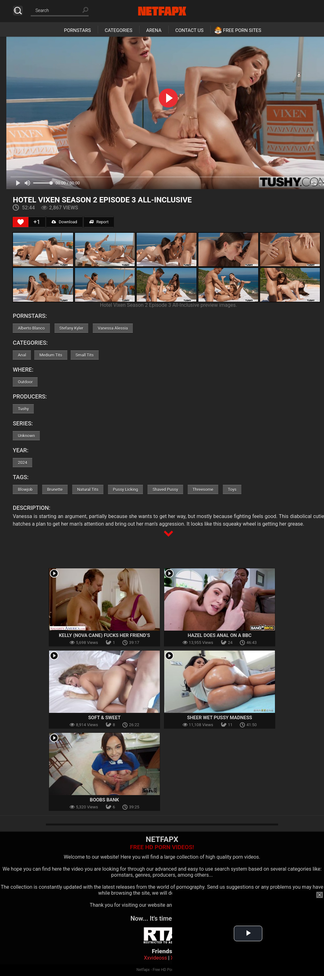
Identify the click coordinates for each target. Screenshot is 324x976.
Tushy (23, 408)
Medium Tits (50, 355)
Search (18, 10)
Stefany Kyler (71, 328)
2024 (22, 462)
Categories (118, 30)
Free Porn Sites (242, 30)
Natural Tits (87, 489)
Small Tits (85, 355)
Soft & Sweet (104, 717)
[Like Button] (20, 222)
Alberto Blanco (31, 328)
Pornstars (77, 30)
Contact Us (189, 30)
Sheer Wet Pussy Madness (219, 717)
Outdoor (25, 382)
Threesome (203, 489)
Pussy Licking (125, 489)
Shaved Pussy (165, 489)
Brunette (55, 489)
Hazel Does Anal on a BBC (219, 635)
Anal (22, 355)
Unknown (26, 435)
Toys (232, 489)
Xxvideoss (155, 958)
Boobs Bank (104, 800)
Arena (153, 30)
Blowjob (25, 489)
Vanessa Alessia (113, 328)
